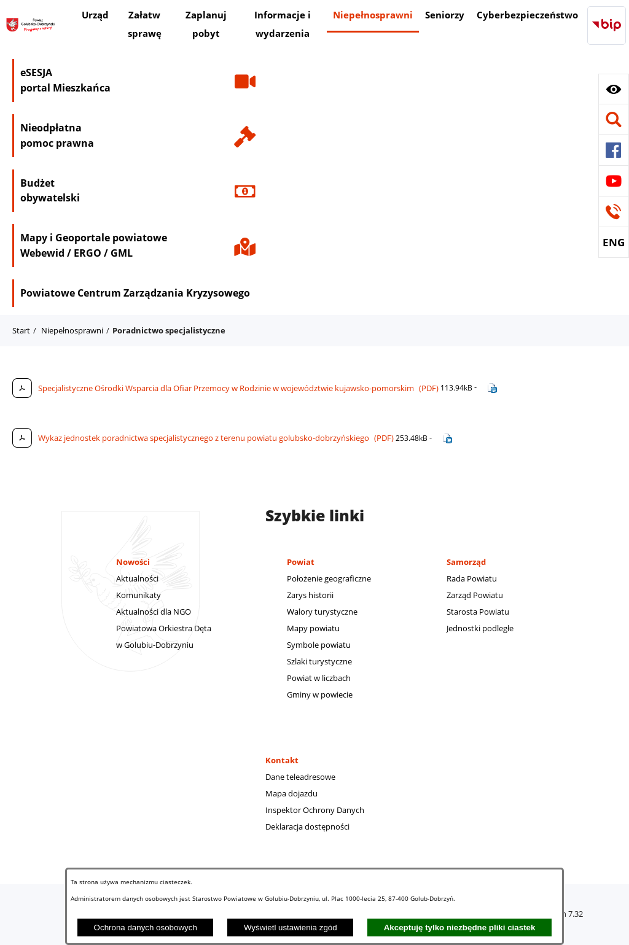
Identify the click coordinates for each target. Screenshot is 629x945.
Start (21, 330)
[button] (613, 89)
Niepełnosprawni (72, 330)
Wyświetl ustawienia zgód (290, 927)
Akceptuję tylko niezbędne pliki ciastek (460, 927)
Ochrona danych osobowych (145, 927)
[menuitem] (95, 16)
